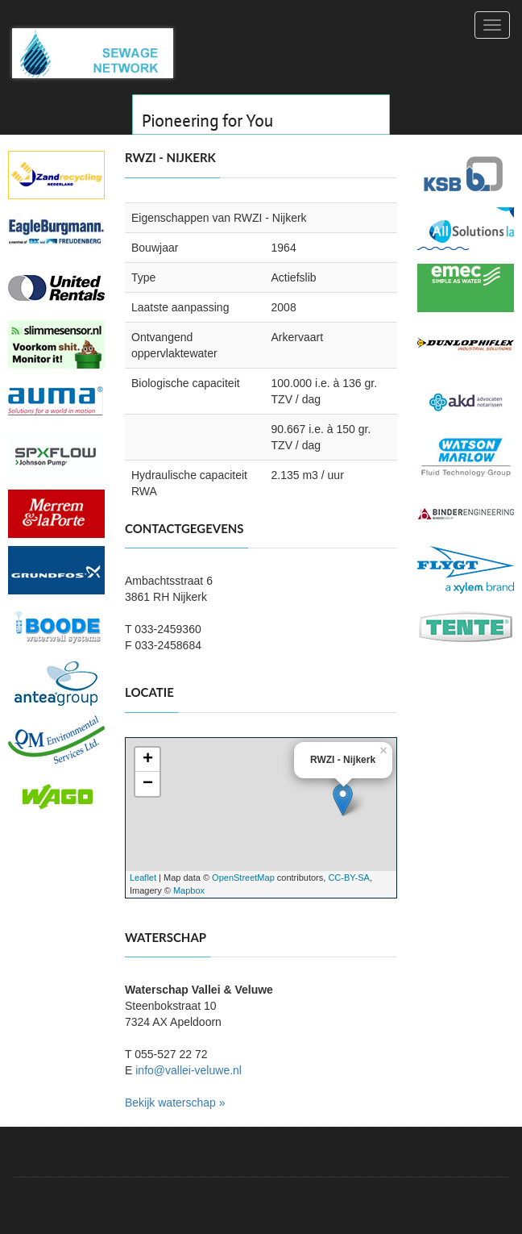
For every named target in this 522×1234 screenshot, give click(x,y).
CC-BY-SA (349, 877)
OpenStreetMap (243, 877)
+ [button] (148, 760)
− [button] (148, 784)
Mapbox (189, 890)
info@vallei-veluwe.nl (188, 1070)
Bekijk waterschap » (175, 1102)
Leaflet (143, 877)
